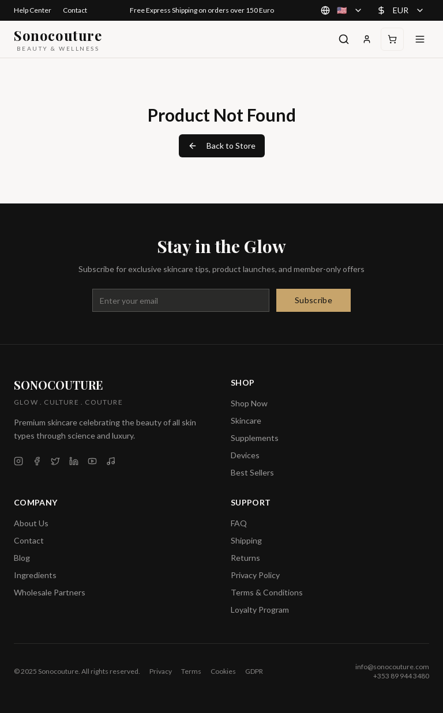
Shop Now (249, 403)
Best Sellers (252, 472)
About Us (31, 523)
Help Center (32, 10)
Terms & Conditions (267, 592)
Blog (22, 558)
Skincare (246, 420)
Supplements (255, 438)
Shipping (246, 540)
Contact (75, 10)
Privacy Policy (255, 575)
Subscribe (313, 300)
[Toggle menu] (420, 39)
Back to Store (222, 145)
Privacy (160, 671)
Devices (245, 455)
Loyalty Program (260, 609)
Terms (191, 671)
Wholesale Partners (49, 592)
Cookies (223, 671)
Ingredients (35, 575)
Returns (245, 558)
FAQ (239, 523)
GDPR (254, 671)
